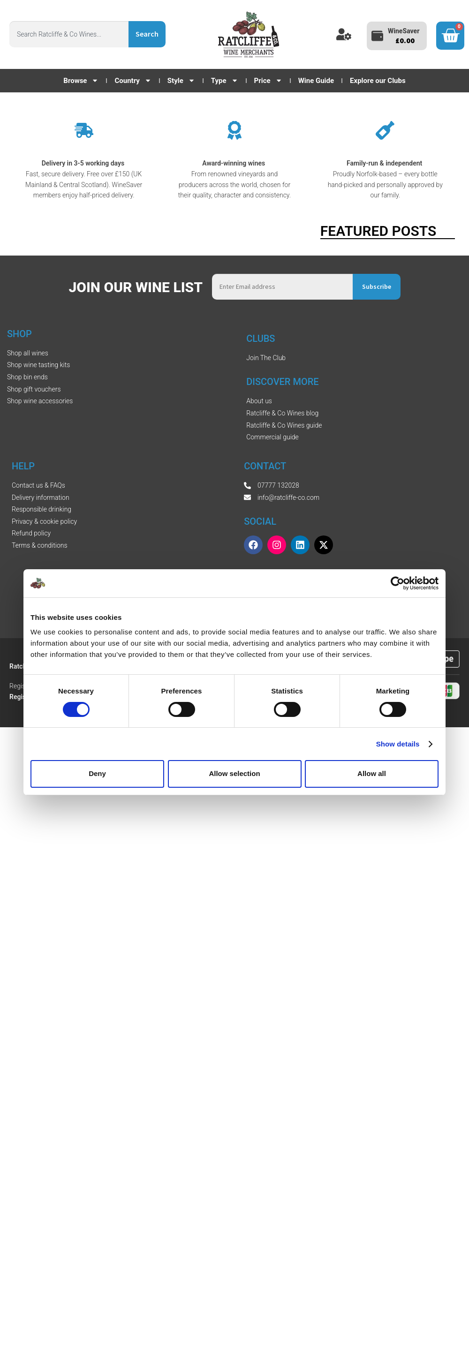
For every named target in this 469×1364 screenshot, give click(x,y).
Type (224, 81)
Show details (398, 744)
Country (132, 81)
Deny (97, 773)
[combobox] (69, 34)
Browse (80, 81)
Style (181, 81)
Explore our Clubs (378, 80)
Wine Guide (316, 80)
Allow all (371, 773)
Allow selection (234, 773)
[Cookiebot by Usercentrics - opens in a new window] (397, 583)
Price (268, 81)
